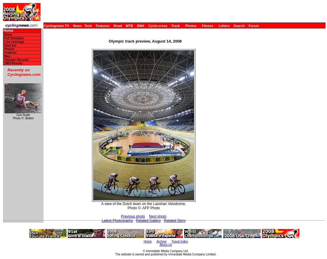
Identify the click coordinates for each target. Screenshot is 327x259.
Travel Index (180, 241)
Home (8, 31)
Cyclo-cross (157, 26)
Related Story (175, 221)
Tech (88, 26)
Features (103, 26)
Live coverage (14, 41)
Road (118, 26)
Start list (10, 45)
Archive (161, 241)
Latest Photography (117, 221)
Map (7, 56)
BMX (140, 26)
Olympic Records (16, 59)
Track (175, 26)
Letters (224, 26)
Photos (190, 26)
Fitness (207, 26)
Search (239, 26)
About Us (166, 244)
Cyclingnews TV (56, 26)
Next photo (157, 216)
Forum (254, 26)
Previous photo (133, 216)
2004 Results (13, 63)
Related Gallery (148, 221)
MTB (129, 26)
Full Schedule (14, 38)
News (77, 26)
